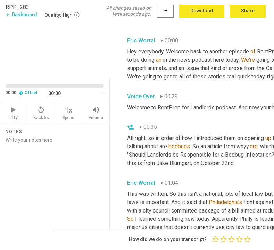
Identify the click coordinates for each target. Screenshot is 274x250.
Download (201, 11)
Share (248, 11)
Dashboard (21, 14)
